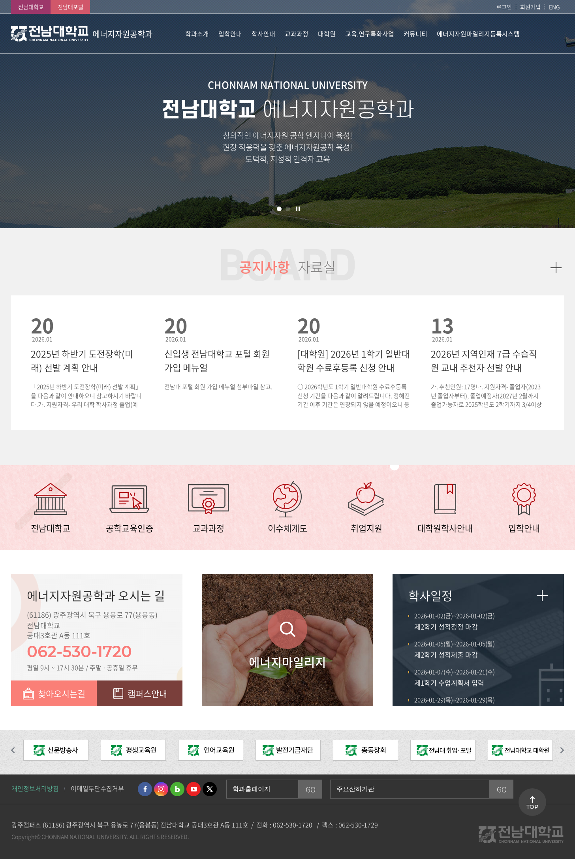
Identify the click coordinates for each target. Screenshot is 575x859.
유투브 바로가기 (193, 789)
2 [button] (288, 209)
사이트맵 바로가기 (544, 33)
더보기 (556, 268)
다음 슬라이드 (558, 750)
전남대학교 (31, 7)
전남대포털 (70, 7)
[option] (55, 752)
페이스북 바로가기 (145, 789)
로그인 (504, 6)
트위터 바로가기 (210, 789)
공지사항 (264, 267)
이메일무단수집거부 (97, 788)
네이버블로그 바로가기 (177, 789)
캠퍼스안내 (147, 693)
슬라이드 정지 (298, 208)
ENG (554, 6)
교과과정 (208, 527)
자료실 (317, 267)
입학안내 (524, 527)
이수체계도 (287, 527)
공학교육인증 (129, 527)
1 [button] (279, 209)
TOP (532, 806)
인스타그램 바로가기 (161, 789)
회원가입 (530, 6)
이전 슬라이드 (17, 750)
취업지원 (366, 527)
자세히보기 (542, 595)
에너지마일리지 (287, 662)
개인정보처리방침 (35, 788)
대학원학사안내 (445, 527)
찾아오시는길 (61, 693)
